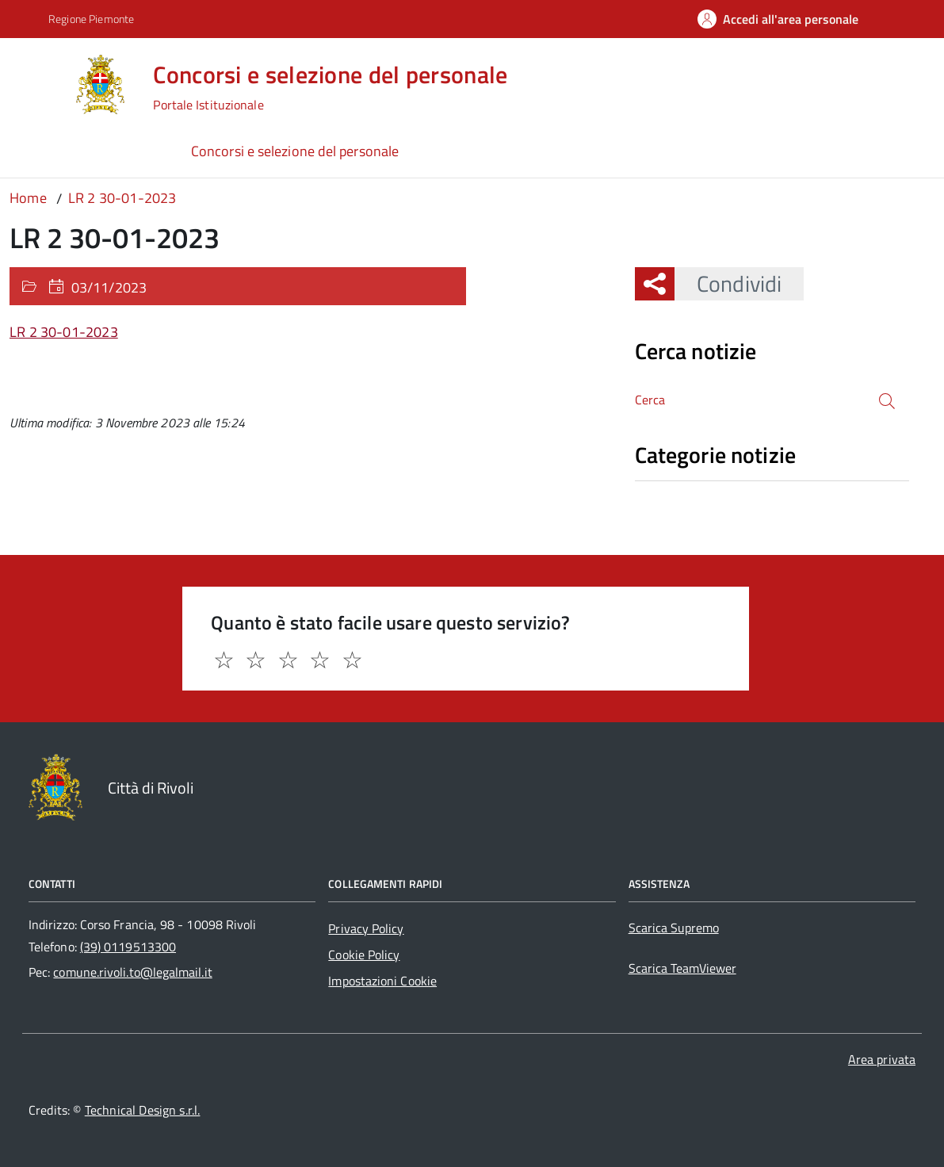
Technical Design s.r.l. (143, 1109)
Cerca (650, 400)
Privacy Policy (365, 928)
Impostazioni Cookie (382, 980)
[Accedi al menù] (39, 83)
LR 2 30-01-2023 (64, 331)
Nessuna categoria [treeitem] (691, 489)
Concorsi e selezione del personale (295, 151)
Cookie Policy (363, 954)
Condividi (728, 283)
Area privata (881, 1059)
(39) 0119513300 (128, 946)
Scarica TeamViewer (682, 968)
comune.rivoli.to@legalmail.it (132, 971)
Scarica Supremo (674, 927)
